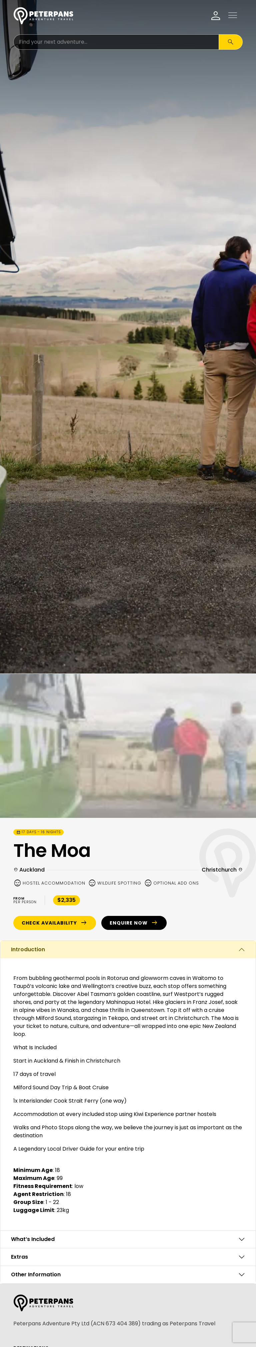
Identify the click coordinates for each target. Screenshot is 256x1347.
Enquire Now (134, 923)
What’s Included (33, 1239)
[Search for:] (116, 42)
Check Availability (55, 923)
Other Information (36, 1274)
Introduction (28, 949)
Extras (19, 1257)
